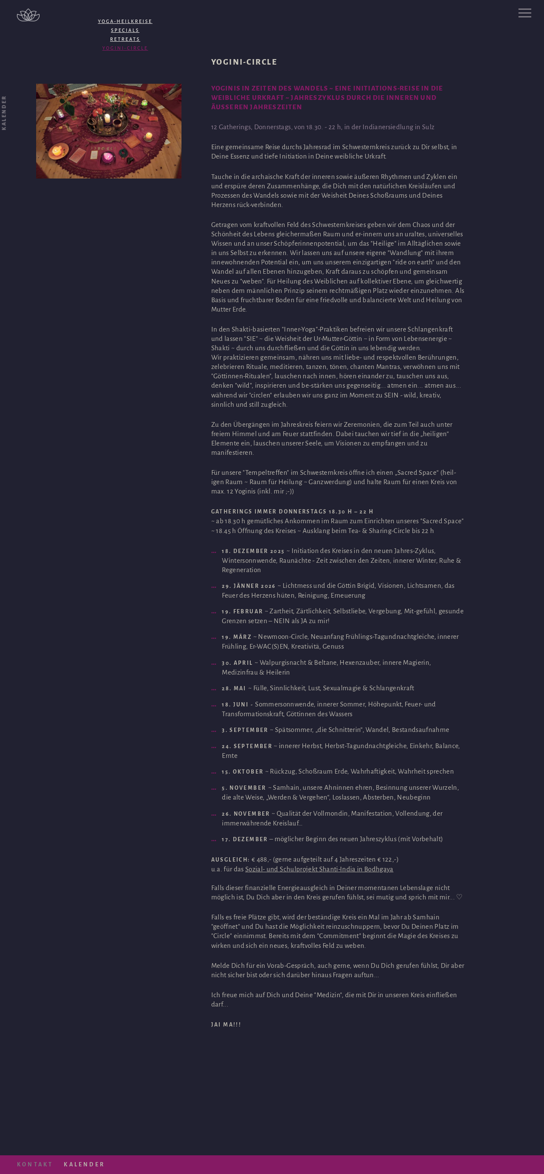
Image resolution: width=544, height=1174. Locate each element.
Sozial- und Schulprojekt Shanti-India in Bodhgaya (319, 869)
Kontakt (35, 1165)
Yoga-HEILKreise (125, 21)
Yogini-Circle (125, 48)
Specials (125, 30)
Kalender (84, 1165)
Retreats (125, 39)
